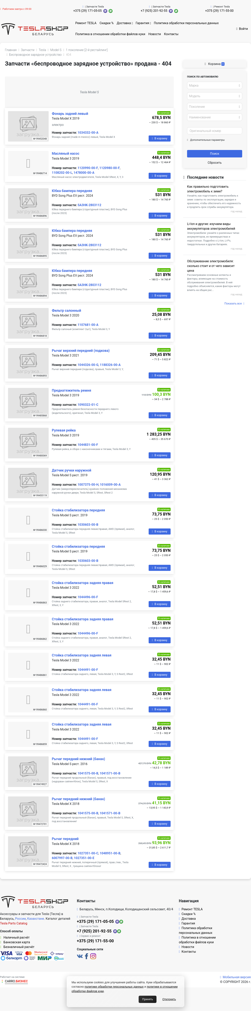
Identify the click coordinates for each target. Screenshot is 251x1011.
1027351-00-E (84, 858)
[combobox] (214, 85)
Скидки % (107, 23)
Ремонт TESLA (85, 23)
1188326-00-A (110, 365)
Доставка (124, 23)
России (20, 919)
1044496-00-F (88, 597)
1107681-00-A (88, 325)
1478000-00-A (84, 173)
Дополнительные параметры (206, 139)
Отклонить (169, 999)
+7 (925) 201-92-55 (154, 11)
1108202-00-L (62, 173)
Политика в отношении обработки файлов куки (110, 34)
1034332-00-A (88, 132)
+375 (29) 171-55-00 (219, 11)
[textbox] (213, 85)
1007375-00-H (88, 484)
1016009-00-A (110, 484)
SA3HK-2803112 (89, 205)
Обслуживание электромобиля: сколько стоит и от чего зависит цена (211, 265)
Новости (154, 34)
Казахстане (35, 919)
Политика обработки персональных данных (186, 23)
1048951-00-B (110, 853)
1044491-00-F (88, 670)
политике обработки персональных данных (114, 986)
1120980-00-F (109, 168)
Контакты (171, 34)
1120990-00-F (88, 168)
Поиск (214, 153)
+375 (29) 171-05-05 (87, 11)
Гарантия (142, 23)
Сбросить (215, 163)
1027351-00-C (88, 853)
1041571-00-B (110, 773)
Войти (242, 29)
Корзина (215, 64)
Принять (147, 999)
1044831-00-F (88, 445)
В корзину (159, 138)
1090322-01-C (88, 405)
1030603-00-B (88, 525)
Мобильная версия (235, 977)
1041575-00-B (88, 773)
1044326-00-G (88, 365)
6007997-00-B (62, 858)
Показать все (234, 303)
